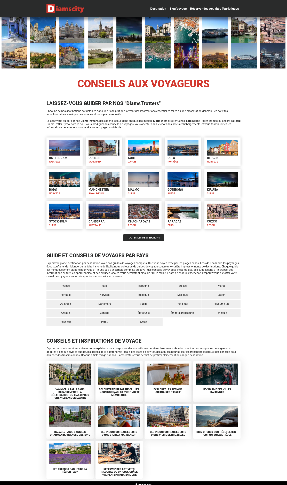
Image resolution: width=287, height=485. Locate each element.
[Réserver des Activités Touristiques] (214, 8)
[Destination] (158, 8)
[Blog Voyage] (178, 8)
